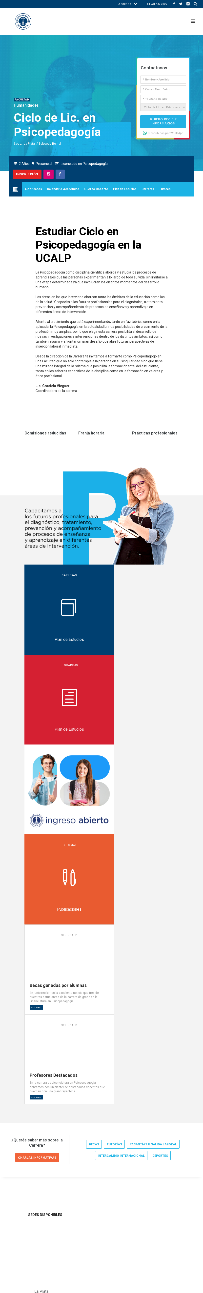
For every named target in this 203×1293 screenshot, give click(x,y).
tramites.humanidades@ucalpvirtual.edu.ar (68, 1009)
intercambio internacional (121, 847)
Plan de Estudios (125, 189)
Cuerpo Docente (96, 189)
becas (94, 836)
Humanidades (26, 105)
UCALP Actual (28, 1142)
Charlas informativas (37, 849)
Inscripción (27, 174)
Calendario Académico (63, 189)
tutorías (114, 836)
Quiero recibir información (163, 121)
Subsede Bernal (50, 143)
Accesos (127, 4)
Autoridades (33, 189)
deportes (160, 847)
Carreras (148, 189)
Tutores (165, 189)
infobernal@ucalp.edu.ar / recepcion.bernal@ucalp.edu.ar (78, 1111)
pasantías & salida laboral (153, 836)
